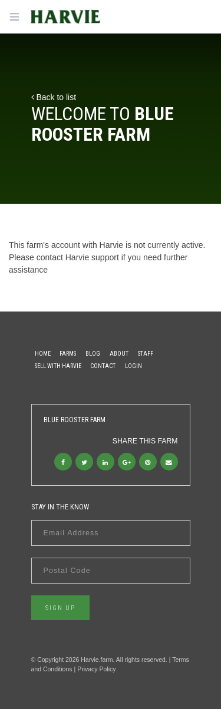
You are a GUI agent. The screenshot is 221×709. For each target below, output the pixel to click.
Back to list (54, 97)
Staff (145, 353)
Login (133, 366)
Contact (103, 366)
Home (43, 353)
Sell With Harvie (58, 366)
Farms (68, 353)
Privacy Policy (96, 668)
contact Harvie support (78, 257)
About (119, 353)
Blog (92, 353)
